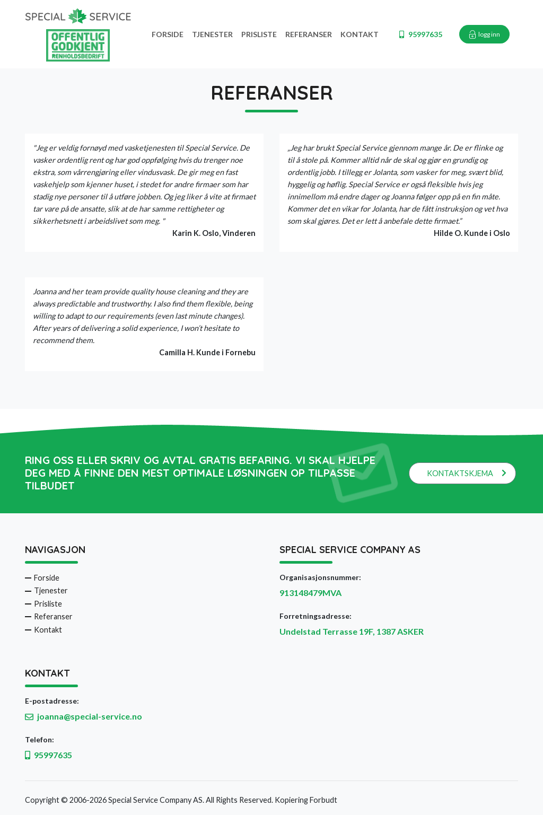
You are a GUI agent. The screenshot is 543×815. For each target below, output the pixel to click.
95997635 (420, 34)
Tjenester (212, 34)
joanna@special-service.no (89, 716)
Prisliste (259, 34)
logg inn (484, 34)
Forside (167, 34)
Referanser (308, 34)
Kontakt (359, 34)
